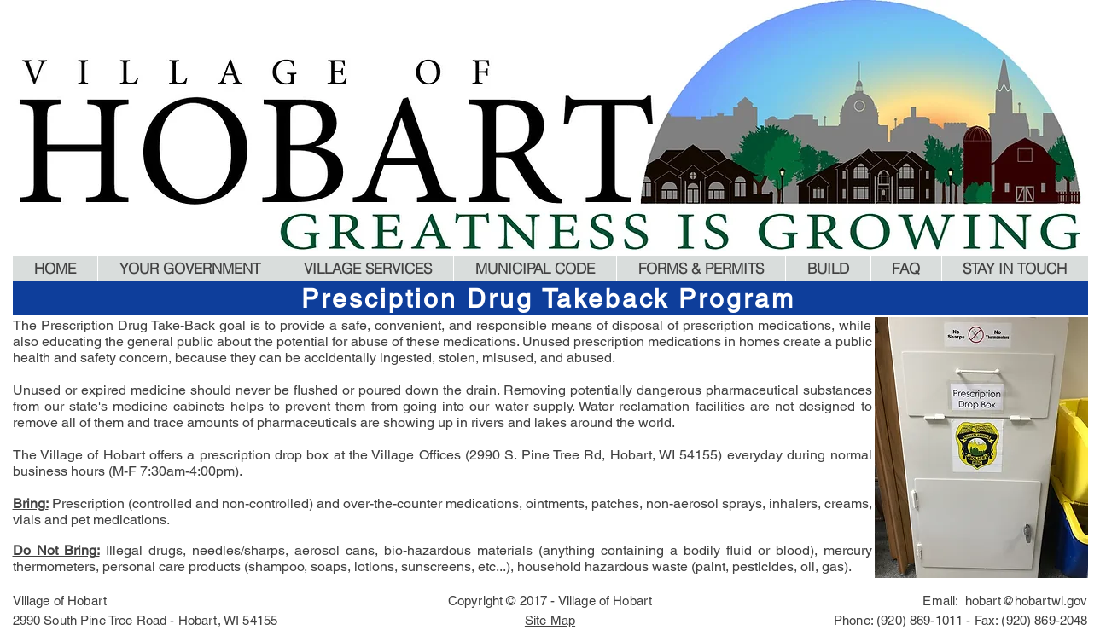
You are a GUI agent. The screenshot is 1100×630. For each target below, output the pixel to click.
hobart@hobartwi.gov (1026, 600)
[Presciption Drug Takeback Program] (550, 298)
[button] (189, 268)
